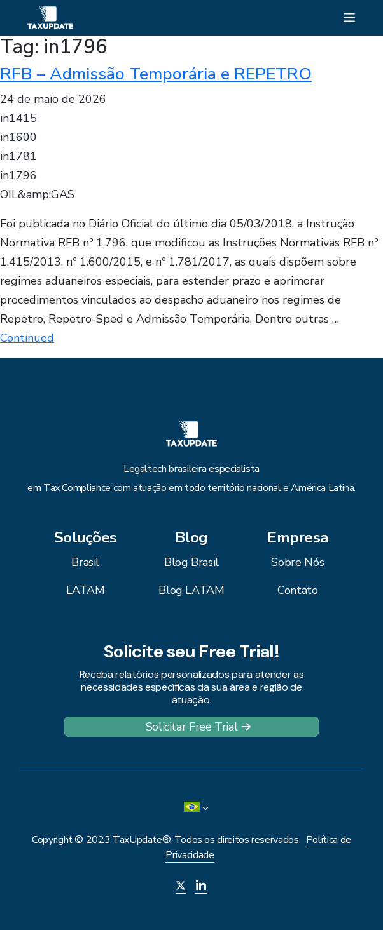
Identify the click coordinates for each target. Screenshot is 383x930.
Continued (27, 338)
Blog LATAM (191, 590)
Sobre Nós (297, 562)
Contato (297, 590)
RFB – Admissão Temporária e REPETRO (156, 73)
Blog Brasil (191, 562)
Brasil (85, 562)
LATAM (85, 590)
